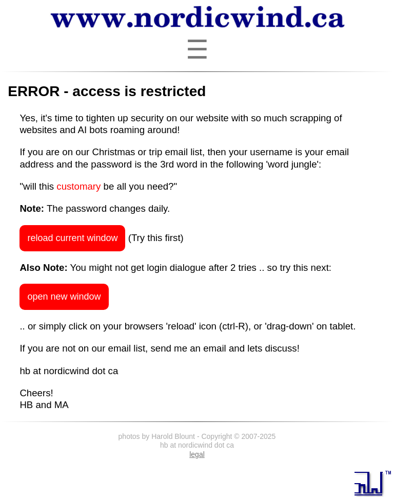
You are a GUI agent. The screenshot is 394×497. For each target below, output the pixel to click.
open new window (64, 296)
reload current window (72, 238)
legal (197, 454)
